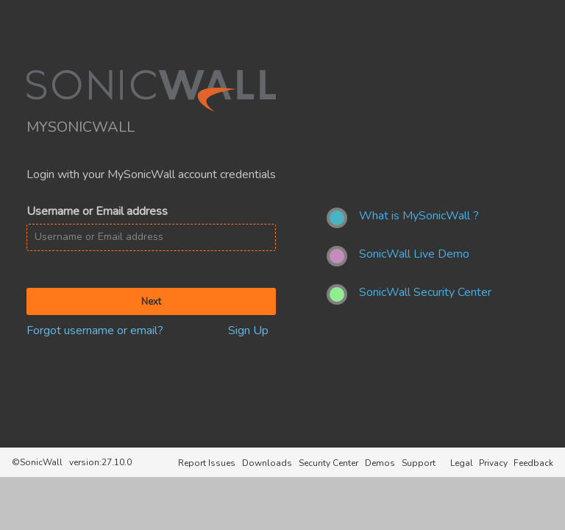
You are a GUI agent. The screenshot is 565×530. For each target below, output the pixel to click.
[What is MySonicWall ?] (419, 218)
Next (151, 301)
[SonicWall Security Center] (425, 294)
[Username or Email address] (151, 237)
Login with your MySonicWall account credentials (151, 174)
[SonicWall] (151, 109)
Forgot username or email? (94, 330)
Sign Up (248, 330)
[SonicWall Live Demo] (414, 256)
